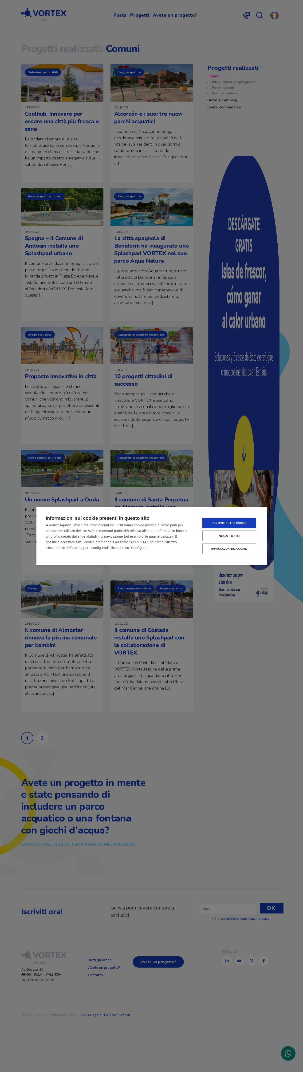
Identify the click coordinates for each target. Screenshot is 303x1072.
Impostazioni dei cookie (229, 548)
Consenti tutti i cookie (229, 523)
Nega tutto (229, 536)
